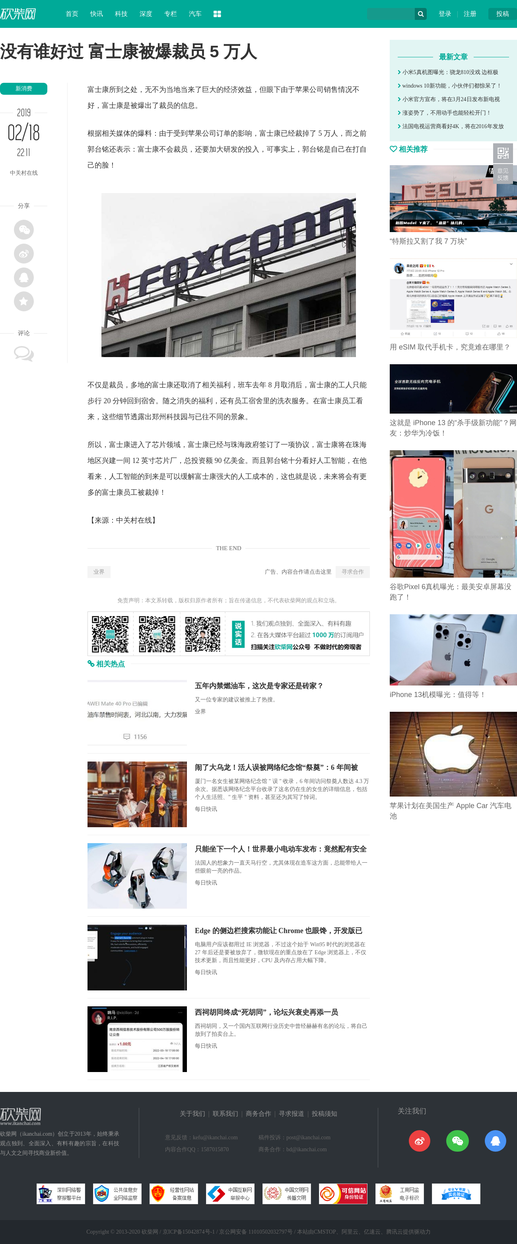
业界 (99, 572)
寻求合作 (353, 572)
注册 (470, 13)
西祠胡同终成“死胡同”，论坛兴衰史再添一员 (266, 1012)
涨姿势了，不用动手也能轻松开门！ (445, 113)
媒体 (123, 133)
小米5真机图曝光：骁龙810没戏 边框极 (448, 72)
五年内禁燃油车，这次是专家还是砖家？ (259, 686)
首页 (72, 13)
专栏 (170, 13)
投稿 (502, 13)
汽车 (195, 13)
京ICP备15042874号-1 (189, 1232)
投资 (198, 461)
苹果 (302, 90)
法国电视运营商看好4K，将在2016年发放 (451, 126)
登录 (445, 13)
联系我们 (225, 1113)
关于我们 (192, 1113)
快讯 (96, 13)
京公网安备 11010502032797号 (256, 1232)
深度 (146, 13)
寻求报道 (291, 1113)
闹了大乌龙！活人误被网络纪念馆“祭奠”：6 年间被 (276, 767)
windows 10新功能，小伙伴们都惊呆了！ (450, 86)
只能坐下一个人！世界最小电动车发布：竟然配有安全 (281, 849)
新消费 (24, 89)
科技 (121, 13)
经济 (231, 90)
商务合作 (258, 1113)
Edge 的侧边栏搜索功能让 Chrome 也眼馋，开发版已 (278, 931)
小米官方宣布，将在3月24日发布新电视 (449, 99)
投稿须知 (324, 1113)
